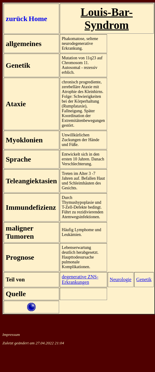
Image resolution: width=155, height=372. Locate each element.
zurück (16, 19)
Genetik (144, 279)
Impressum (11, 334)
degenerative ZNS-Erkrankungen (80, 279)
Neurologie (120, 279)
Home (38, 19)
